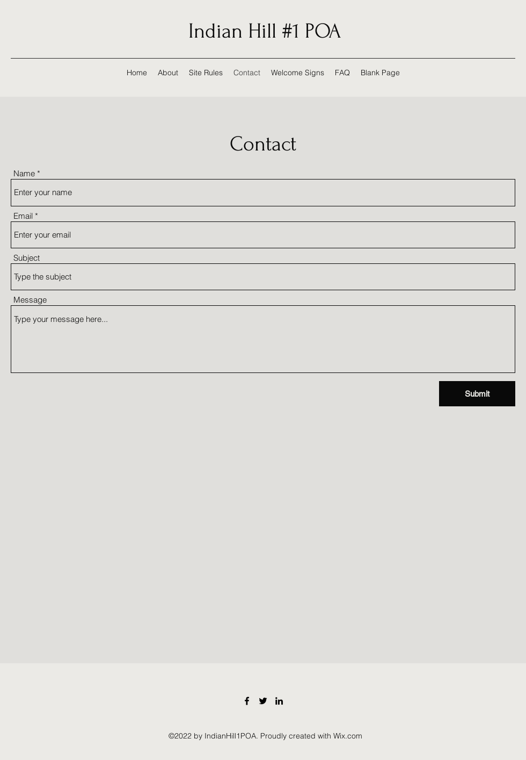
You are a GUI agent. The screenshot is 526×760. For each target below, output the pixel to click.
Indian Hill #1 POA (264, 31)
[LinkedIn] (279, 701)
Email (23, 216)
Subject (26, 258)
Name (24, 173)
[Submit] (477, 393)
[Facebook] (247, 701)
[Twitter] (263, 701)
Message (30, 300)
